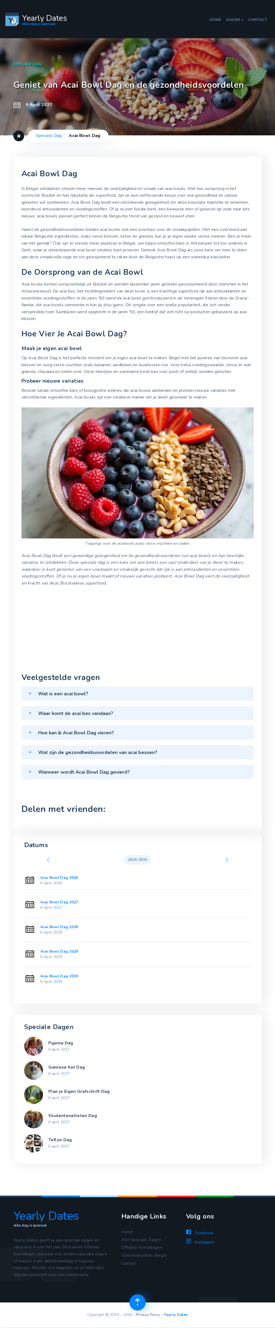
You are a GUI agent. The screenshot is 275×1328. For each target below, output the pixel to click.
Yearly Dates (176, 1314)
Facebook (200, 1233)
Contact (257, 20)
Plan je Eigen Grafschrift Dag (79, 1091)
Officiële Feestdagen (141, 1247)
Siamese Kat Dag (66, 1067)
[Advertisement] (137, 631)
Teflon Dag (60, 1140)
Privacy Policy (148, 1314)
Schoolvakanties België (144, 1255)
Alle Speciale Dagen (141, 1240)
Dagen (234, 20)
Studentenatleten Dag (72, 1116)
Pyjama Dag (60, 1043)
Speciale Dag (49, 136)
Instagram (200, 1242)
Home (215, 20)
